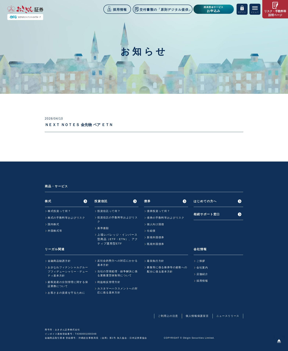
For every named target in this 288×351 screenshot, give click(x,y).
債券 (147, 201)
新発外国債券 (155, 237)
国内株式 (53, 224)
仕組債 (151, 230)
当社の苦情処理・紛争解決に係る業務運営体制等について (117, 273)
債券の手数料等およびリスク (165, 217)
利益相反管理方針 (108, 282)
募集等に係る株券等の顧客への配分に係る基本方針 (167, 269)
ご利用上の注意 (168, 315)
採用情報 (202, 280)
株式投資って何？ (59, 211)
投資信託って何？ (108, 211)
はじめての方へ (205, 201)
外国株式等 (55, 230)
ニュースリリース (227, 315)
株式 (48, 201)
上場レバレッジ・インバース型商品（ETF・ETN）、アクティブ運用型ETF (117, 239)
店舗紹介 (202, 274)
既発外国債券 (155, 243)
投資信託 (101, 201)
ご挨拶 (201, 260)
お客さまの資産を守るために (66, 292)
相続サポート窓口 (207, 214)
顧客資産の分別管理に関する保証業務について (68, 284)
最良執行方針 (155, 260)
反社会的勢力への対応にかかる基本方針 (117, 262)
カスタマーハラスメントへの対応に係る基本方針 (117, 290)
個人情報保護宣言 (197, 315)
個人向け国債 (155, 224)
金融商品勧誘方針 (59, 260)
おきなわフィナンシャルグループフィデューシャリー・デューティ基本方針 (68, 271)
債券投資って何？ (158, 211)
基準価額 (103, 228)
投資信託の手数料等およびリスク (117, 219)
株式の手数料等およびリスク (66, 217)
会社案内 (202, 267)
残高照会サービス (213, 9)
